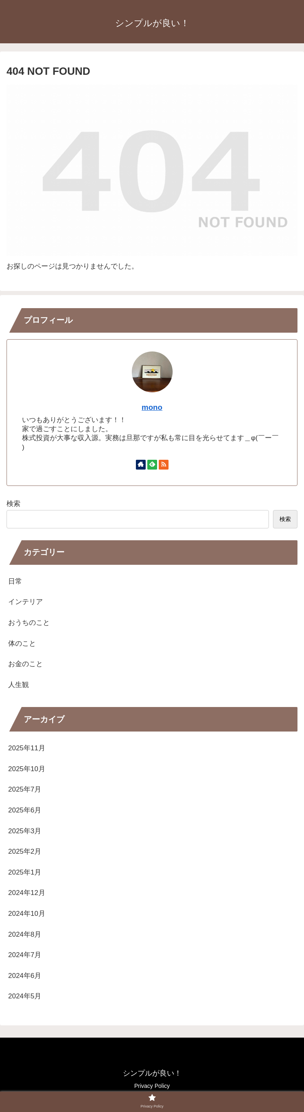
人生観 (18, 685)
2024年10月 (26, 913)
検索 (13, 504)
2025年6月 (24, 810)
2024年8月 (24, 934)
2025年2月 (24, 851)
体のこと (22, 643)
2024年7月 (24, 955)
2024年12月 (26, 893)
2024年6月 (24, 976)
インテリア (25, 602)
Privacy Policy (152, 1086)
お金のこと (25, 664)
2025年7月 (24, 789)
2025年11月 (26, 748)
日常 (15, 581)
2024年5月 (24, 996)
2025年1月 (24, 872)
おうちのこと (29, 622)
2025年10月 (26, 769)
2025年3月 (24, 831)
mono (152, 407)
